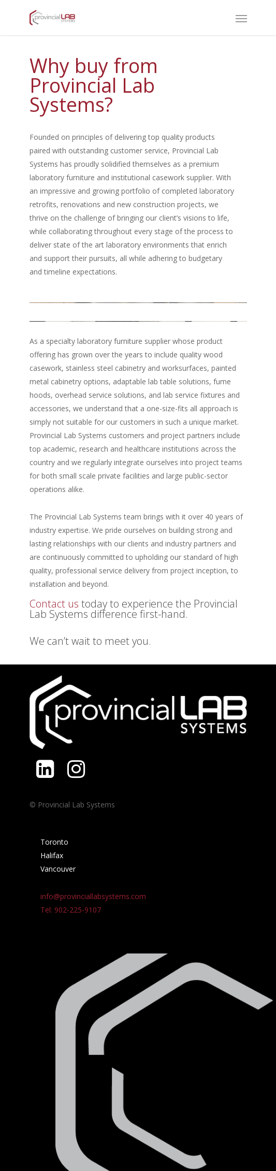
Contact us (54, 604)
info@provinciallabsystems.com (93, 896)
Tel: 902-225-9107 (70, 910)
